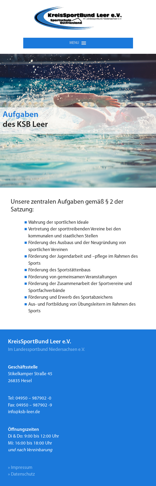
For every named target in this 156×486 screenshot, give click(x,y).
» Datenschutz (21, 474)
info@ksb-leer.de (24, 412)
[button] (74, 43)
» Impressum (20, 467)
